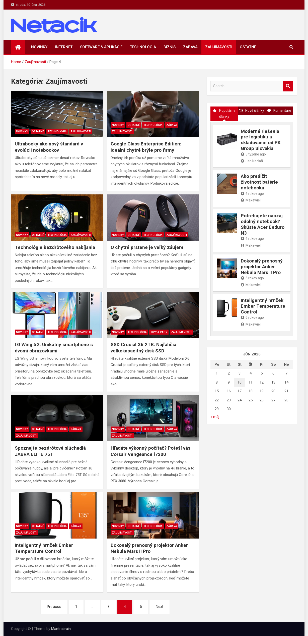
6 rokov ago (252, 194)
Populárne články (224, 114)
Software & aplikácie (101, 47)
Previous (54, 606)
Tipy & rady (158, 332)
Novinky (39, 47)
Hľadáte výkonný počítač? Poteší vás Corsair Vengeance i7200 (150, 451)
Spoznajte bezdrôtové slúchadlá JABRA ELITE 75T (50, 451)
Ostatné (248, 47)
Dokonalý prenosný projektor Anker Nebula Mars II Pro (149, 548)
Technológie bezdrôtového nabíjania (55, 247)
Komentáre (279, 111)
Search (288, 86)
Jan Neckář (252, 161)
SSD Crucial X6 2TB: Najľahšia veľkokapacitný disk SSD (143, 348)
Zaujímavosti (218, 47)
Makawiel (251, 200)
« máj (214, 416)
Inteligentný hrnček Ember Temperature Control (44, 548)
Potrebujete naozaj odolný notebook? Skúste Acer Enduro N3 (262, 224)
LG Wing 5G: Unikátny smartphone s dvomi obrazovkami (54, 348)
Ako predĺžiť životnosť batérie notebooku (259, 182)
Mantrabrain (61, 628)
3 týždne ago (253, 154)
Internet (63, 47)
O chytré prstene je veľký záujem (147, 247)
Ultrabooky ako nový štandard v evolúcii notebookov (49, 147)
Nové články (251, 111)
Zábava (190, 47)
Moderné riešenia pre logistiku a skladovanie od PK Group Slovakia (261, 139)
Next (159, 606)
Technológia (143, 47)
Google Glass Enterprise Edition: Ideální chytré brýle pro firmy (146, 147)
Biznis (170, 47)
